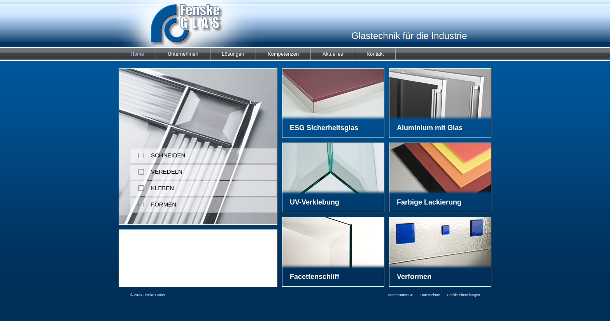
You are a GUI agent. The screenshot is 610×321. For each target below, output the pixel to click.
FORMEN (153, 202)
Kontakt (375, 54)
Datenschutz (430, 295)
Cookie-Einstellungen (463, 295)
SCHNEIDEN (157, 153)
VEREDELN (156, 169)
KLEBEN (152, 186)
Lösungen (233, 54)
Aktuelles (333, 54)
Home (137, 54)
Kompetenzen (283, 54)
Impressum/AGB (401, 295)
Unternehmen (183, 54)
